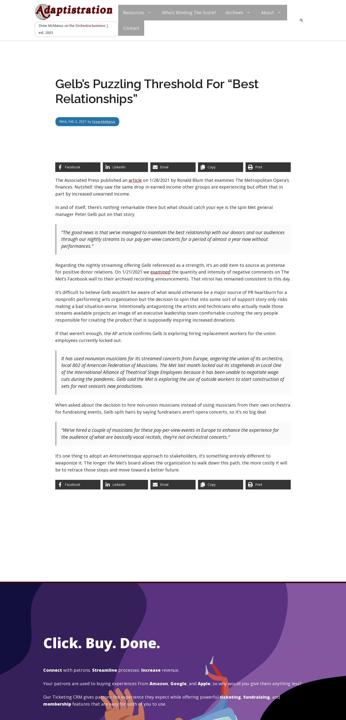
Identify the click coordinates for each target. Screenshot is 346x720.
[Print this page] (268, 167)
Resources (138, 12)
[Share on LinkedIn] (125, 167)
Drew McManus (104, 121)
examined (160, 272)
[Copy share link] (220, 167)
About (271, 12)
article (135, 180)
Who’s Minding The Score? (189, 12)
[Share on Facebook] (77, 167)
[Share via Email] (173, 167)
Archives (239, 12)
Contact (131, 28)
